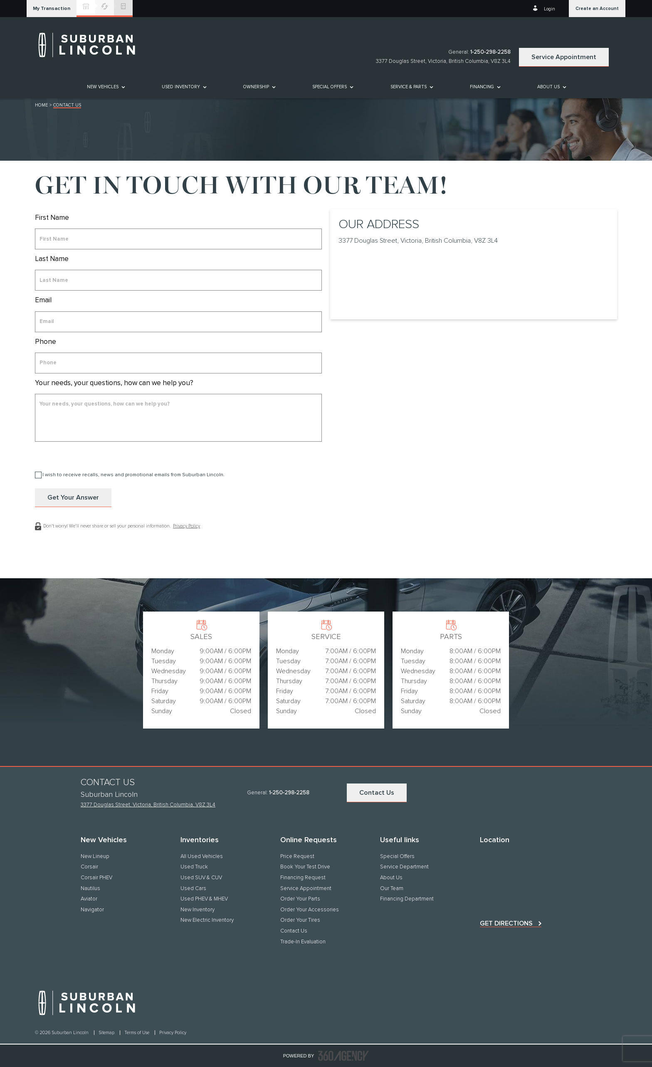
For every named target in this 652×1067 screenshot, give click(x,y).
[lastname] (178, 280)
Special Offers (329, 87)
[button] (52, 8)
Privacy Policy (186, 526)
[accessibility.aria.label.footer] (343, 1056)
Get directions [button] (506, 923)
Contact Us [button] (376, 792)
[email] (178, 321)
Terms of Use (137, 1032)
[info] (178, 418)
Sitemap (107, 1032)
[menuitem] (105, 86)
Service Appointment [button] (563, 57)
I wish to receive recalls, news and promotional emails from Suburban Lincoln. (133, 475)
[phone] (178, 363)
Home (41, 105)
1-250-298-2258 (490, 52)
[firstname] (178, 239)
